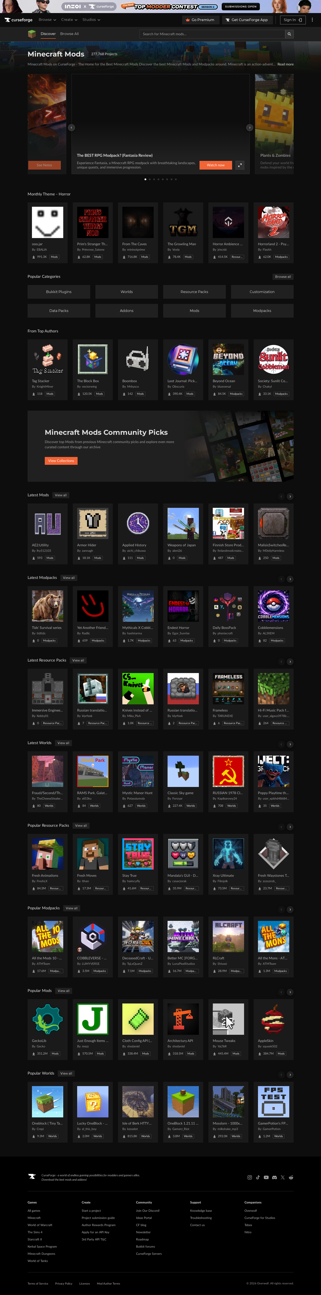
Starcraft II (35, 1239)
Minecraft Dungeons (41, 1253)
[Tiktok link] (258, 1177)
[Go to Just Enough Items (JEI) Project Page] (93, 1029)
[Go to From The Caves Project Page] (138, 232)
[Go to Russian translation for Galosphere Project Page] (93, 699)
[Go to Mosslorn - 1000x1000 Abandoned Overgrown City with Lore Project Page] (228, 1112)
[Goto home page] (18, 20)
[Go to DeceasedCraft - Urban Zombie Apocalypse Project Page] (138, 947)
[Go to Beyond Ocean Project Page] (228, 369)
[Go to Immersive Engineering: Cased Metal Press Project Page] (48, 699)
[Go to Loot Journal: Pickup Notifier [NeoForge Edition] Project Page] (183, 369)
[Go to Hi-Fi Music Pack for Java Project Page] (274, 699)
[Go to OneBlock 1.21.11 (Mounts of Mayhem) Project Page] (183, 1112)
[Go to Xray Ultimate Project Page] (228, 864)
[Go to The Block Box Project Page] (93, 369)
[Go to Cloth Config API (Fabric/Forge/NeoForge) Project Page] (138, 1029)
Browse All (69, 34)
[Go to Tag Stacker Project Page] (48, 369)
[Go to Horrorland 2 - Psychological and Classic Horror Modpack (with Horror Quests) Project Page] (274, 232)
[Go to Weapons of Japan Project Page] (183, 533)
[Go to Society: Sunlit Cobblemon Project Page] (274, 369)
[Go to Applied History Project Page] (138, 533)
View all (61, 495)
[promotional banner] (160, 6)
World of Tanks (38, 1261)
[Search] (289, 34)
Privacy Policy (63, 1283)
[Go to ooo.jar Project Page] (48, 232)
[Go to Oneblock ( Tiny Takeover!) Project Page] (48, 1112)
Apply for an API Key (95, 1232)
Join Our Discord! (148, 1210)
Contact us (197, 1225)
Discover (48, 34)
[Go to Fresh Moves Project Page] (93, 864)
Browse (48, 20)
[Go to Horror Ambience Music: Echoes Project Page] (228, 232)
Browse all (283, 277)
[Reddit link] (291, 1177)
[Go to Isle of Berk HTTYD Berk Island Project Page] (138, 1112)
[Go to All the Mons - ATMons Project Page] (274, 947)
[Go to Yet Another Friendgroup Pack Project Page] (93, 616)
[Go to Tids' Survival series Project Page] (48, 616)
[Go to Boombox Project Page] (138, 369)
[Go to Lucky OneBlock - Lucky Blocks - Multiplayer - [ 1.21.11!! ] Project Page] (93, 1112)
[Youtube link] (266, 1177)
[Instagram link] (249, 1177)
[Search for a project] (212, 34)
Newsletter (143, 1232)
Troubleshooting (201, 1218)
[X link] (282, 1177)
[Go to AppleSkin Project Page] (274, 1029)
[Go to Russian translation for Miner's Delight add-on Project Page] (183, 699)
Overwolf (250, 1210)
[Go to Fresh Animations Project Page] (48, 864)
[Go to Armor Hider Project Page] (93, 533)
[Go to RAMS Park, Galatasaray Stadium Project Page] (93, 781)
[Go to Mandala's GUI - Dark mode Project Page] (183, 864)
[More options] (312, 20)
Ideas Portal (144, 1218)
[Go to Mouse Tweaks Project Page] (228, 1029)
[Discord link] (274, 1177)
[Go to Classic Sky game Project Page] (183, 781)
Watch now (216, 165)
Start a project (91, 1210)
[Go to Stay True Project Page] (138, 864)
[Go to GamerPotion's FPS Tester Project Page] (274, 1112)
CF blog (141, 1225)
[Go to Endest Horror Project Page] (183, 616)
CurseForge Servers (149, 1253)
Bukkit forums (145, 1246)
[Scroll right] (290, 496)
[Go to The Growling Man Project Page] (183, 232)
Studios (92, 20)
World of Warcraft (40, 1225)
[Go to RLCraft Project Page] (228, 947)
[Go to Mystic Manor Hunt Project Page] (138, 781)
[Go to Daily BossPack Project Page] (228, 616)
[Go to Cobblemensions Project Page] (274, 616)
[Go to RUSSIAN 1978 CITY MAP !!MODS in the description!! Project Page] (228, 781)
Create (69, 20)
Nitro (247, 1232)
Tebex (248, 1225)
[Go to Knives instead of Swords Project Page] (138, 699)
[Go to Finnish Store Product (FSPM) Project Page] (228, 533)
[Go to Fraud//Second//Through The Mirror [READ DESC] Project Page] (48, 781)
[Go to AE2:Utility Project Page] (48, 533)
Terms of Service (38, 1283)
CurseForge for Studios (259, 1218)
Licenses (84, 1283)
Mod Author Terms (108, 1283)
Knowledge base (201, 1210)
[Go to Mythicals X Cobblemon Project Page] (138, 616)
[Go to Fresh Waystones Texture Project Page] (274, 864)
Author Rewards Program (99, 1225)
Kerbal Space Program (42, 1246)
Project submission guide (98, 1218)
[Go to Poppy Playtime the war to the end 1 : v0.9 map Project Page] (274, 781)
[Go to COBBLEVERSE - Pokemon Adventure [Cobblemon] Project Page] (93, 947)
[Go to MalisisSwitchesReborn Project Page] (274, 533)
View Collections (61, 461)
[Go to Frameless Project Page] (228, 699)
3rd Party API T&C (94, 1239)
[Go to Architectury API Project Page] (183, 1029)
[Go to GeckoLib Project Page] (48, 1029)
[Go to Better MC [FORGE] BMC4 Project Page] (183, 947)
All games (34, 1210)
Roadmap (142, 1239)
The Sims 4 (35, 1232)
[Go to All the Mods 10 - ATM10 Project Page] (48, 947)
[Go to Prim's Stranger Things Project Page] (93, 232)
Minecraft (34, 1218)
